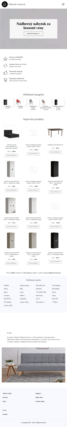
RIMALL (22, 295)
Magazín (38, 393)
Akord (55, 292)
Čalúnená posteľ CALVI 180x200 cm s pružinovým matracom (11, 146)
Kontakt (5, 414)
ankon (22, 292)
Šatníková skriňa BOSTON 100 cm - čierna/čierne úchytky (55, 183)
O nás (4, 410)
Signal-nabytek (24, 285)
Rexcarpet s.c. (41, 302)
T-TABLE (55, 302)
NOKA (6, 289)
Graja (54, 295)
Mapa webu (39, 397)
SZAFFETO (7, 299)
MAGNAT (39, 289)
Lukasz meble (24, 302)
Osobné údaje (40, 401)
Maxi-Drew (40, 295)
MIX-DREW (56, 289)
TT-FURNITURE (42, 292)
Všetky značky (7, 393)
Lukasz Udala (8, 305)
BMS (21, 289)
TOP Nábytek (57, 285)
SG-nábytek (7, 302)
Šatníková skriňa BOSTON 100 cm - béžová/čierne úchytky (11, 254)
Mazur (6, 292)
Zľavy (4, 401)
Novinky (5, 397)
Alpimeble (23, 299)
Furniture (7, 295)
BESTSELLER (41, 285)
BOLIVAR (56, 299)
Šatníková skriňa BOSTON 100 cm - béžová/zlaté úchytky (33, 254)
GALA (38, 299)
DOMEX (6, 285)
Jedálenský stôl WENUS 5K (55, 145)
